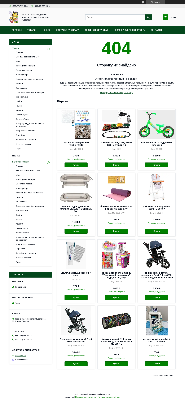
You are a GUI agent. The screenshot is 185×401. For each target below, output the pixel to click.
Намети (19, 83)
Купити (76, 165)
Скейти (19, 101)
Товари (31, 30)
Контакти (156, 30)
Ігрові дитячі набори (25, 66)
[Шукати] (148, 17)
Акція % (19, 110)
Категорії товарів (20, 162)
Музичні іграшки (23, 144)
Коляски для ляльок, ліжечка (29, 79)
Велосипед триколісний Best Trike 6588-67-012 (76, 340)
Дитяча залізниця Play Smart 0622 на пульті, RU (116, 143)
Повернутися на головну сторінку (116, 92)
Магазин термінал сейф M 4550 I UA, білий (157, 340)
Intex (18, 61)
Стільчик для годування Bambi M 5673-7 (156, 207)
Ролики (19, 106)
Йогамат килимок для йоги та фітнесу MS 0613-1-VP (116, 207)
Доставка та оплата (67, 30)
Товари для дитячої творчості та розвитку (30, 124)
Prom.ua (106, 394)
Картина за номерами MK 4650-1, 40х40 (76, 143)
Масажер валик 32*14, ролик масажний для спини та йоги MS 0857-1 (116, 341)
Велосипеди (21, 88)
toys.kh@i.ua (20, 355)
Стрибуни (20, 135)
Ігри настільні (22, 97)
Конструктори (22, 75)
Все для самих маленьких (28, 57)
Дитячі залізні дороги (26, 139)
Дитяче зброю (22, 119)
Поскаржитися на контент (85, 397)
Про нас (16, 156)
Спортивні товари (24, 70)
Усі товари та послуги (163, 376)
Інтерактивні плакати (25, 131)
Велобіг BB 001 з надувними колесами (156, 143)
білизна (19, 52)
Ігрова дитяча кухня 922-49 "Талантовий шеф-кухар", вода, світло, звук (116, 275)
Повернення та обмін (96, 30)
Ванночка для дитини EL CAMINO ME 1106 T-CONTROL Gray (76, 208)
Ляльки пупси (22, 115)
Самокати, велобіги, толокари (30, 92)
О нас (47, 30)
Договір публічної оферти (130, 30)
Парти (19, 148)
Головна (17, 30)
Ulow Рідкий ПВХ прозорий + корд (76, 274)
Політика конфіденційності (109, 397)
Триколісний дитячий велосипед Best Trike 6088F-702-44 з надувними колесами (157, 275)
